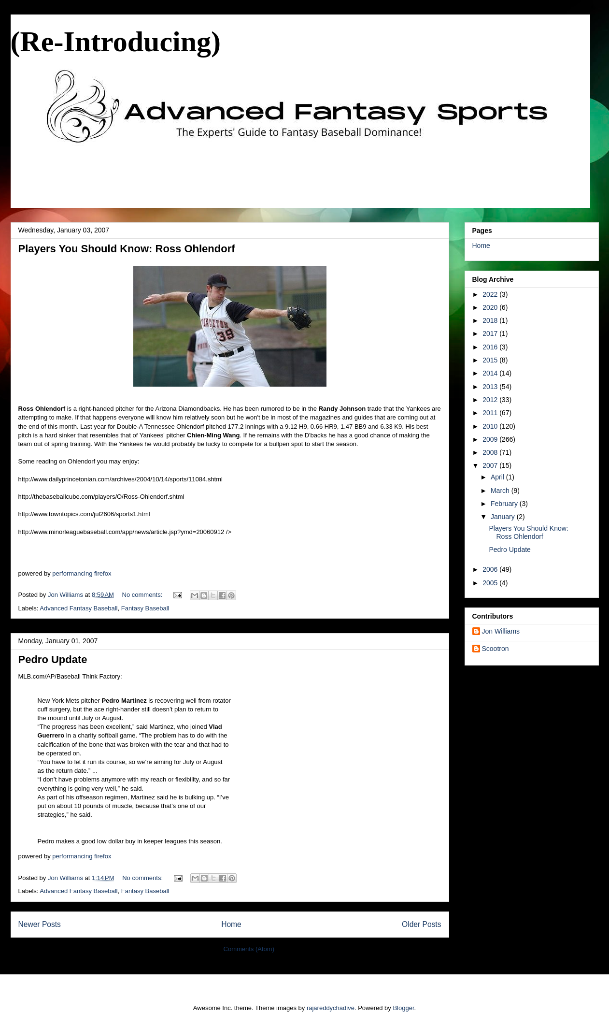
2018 (490, 320)
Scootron (495, 648)
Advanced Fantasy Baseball (78, 608)
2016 (490, 347)
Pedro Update (52, 659)
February (505, 503)
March (501, 490)
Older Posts (421, 924)
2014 (490, 373)
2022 (490, 294)
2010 (490, 426)
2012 (490, 400)
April (498, 477)
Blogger (403, 1008)
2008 (490, 452)
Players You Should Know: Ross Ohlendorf (126, 249)
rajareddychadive (330, 1008)
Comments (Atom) (249, 949)
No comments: (143, 594)
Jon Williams (501, 631)
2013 (490, 387)
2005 (490, 583)
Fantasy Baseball (145, 608)
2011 (490, 413)
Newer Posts (39, 924)
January (504, 517)
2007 (490, 465)
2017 (490, 333)
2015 (490, 360)
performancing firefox (81, 573)
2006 (490, 569)
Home (231, 924)
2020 (490, 307)
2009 (490, 439)
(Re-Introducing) (116, 42)
